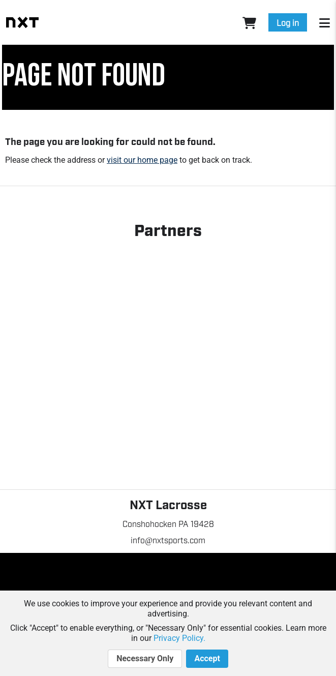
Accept (207, 659)
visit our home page (142, 160)
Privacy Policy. (179, 638)
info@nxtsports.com (168, 540)
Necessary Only (144, 658)
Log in (288, 22)
